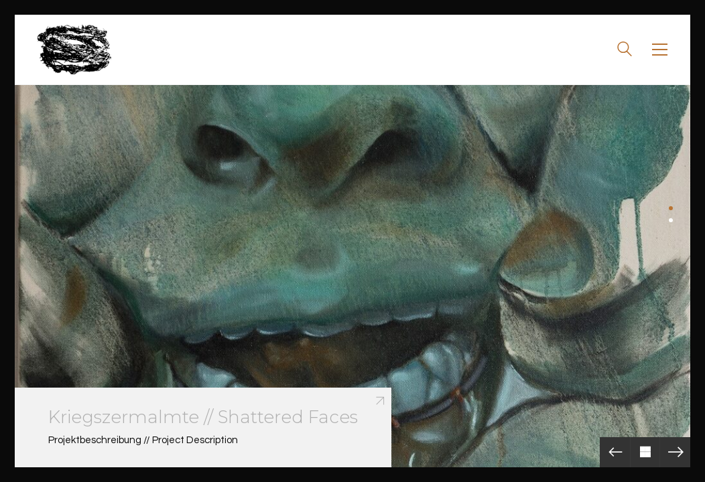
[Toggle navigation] (659, 49)
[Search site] (624, 51)
